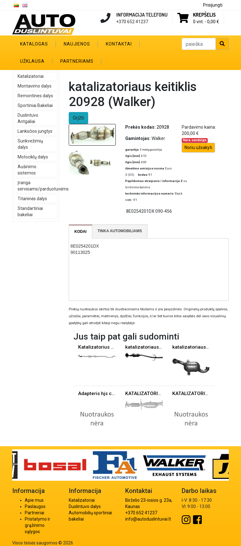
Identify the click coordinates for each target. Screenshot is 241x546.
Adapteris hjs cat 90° (101, 393)
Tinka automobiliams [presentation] (120, 231)
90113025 (80, 252)
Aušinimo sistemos (27, 169)
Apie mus (34, 500)
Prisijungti (212, 5)
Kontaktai (119, 43)
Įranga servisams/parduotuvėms (37, 185)
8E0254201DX (85, 246)
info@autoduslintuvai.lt (148, 519)
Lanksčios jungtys (35, 131)
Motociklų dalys (33, 156)
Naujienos (77, 43)
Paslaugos (35, 506)
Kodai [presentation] (80, 231)
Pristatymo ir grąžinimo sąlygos (37, 525)
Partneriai (34, 512)
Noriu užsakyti (198, 147)
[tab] (80, 231)
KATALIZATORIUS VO (148, 393)
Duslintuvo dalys (85, 506)
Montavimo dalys (34, 85)
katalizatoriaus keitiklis (151, 347)
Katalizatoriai (31, 76)
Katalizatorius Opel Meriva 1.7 (112, 347)
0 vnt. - (206, 21)
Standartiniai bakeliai (30, 211)
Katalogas (34, 43)
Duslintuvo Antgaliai (28, 118)
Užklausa (32, 61)
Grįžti (78, 118)
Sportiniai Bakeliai (35, 105)
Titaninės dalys (32, 198)
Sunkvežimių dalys (30, 144)
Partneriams (77, 61)
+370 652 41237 (141, 512)
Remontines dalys (35, 95)
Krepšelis (204, 15)
